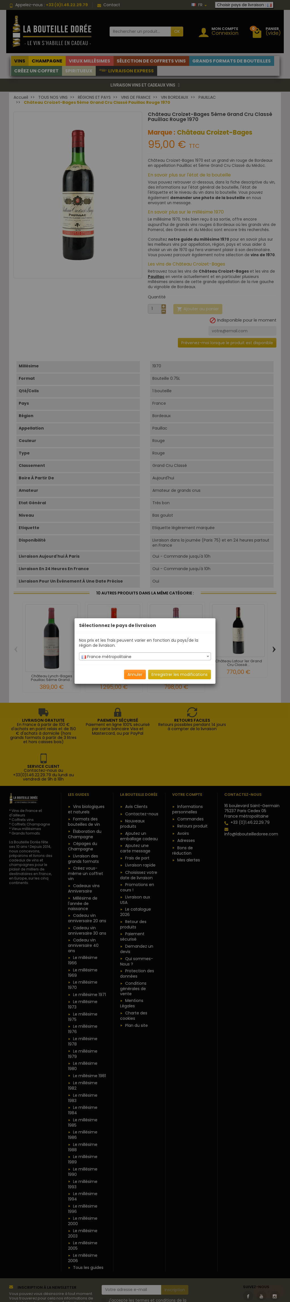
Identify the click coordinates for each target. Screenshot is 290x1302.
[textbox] (145, 657)
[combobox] (145, 656)
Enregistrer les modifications (180, 674)
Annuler (134, 674)
